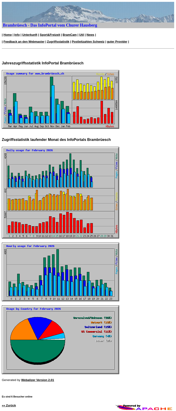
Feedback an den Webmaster (23, 41)
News (90, 34)
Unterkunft (29, 34)
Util (81, 34)
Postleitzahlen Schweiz (88, 41)
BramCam (70, 34)
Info (17, 34)
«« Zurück (9, 405)
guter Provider (117, 41)
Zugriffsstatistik (58, 41)
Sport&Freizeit (50, 34)
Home (7, 34)
